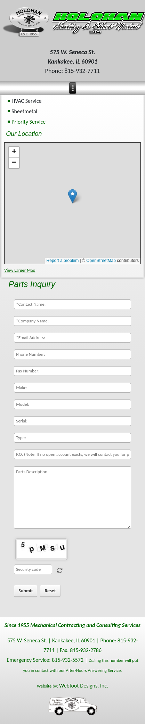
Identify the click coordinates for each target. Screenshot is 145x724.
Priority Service (28, 121)
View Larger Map (19, 270)
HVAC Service (26, 101)
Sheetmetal (24, 111)
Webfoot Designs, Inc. (83, 685)
